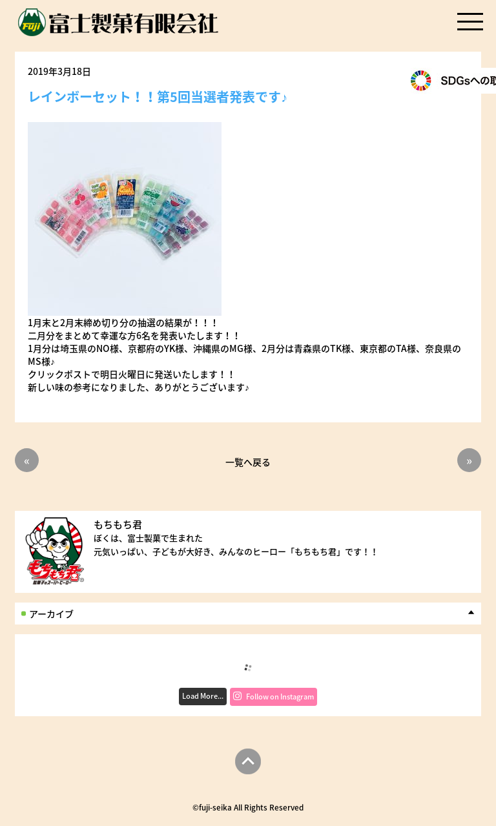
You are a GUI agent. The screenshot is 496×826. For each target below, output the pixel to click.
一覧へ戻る (248, 461)
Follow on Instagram (273, 696)
